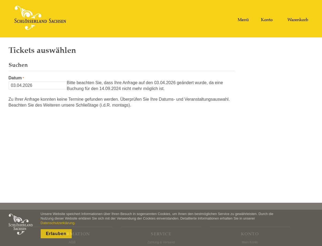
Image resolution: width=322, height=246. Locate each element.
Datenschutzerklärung (57, 223)
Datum (15, 78)
